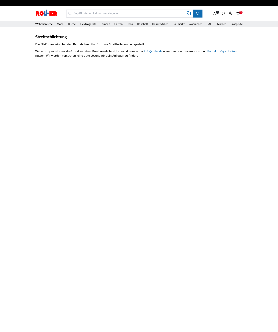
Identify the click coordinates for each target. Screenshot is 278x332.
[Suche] (197, 14)
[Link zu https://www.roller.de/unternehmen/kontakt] (222, 51)
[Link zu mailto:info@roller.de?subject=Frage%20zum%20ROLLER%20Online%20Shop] (153, 51)
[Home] (46, 13)
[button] (214, 13)
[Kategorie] (44, 24)
